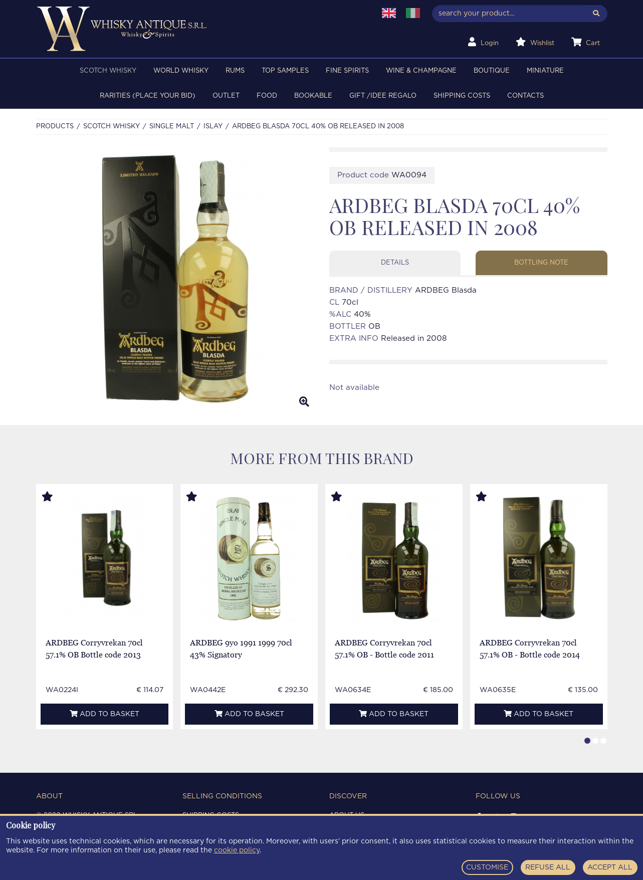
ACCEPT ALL (609, 867)
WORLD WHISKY (180, 71)
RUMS (235, 71)
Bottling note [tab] (541, 263)
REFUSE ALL (547, 867)
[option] (175, 281)
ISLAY (213, 126)
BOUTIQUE (492, 71)
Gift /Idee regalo (382, 96)
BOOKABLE (313, 96)
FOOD (267, 96)
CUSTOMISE (487, 867)
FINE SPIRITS (347, 71)
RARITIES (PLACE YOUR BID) (147, 96)
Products (55, 126)
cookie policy (237, 850)
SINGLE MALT (171, 126)
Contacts (525, 96)
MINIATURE (545, 71)
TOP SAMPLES (285, 71)
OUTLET (226, 96)
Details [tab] (395, 263)
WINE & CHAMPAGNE (421, 71)
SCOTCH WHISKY (108, 71)
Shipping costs (462, 96)
